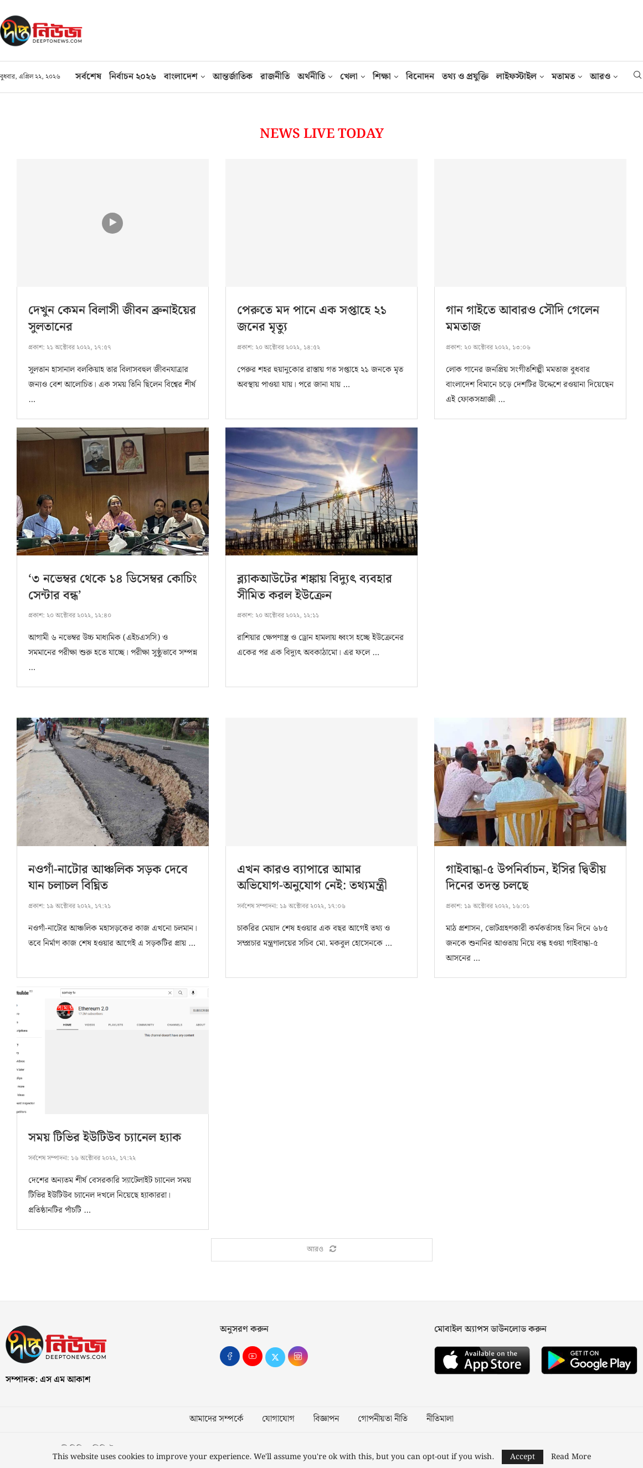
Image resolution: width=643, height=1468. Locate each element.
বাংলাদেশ (181, 77)
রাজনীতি (275, 77)
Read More (571, 1457)
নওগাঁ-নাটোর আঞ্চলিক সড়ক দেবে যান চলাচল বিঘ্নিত (108, 878)
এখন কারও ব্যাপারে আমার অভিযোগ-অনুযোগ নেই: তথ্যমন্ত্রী (312, 878)
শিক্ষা (382, 77)
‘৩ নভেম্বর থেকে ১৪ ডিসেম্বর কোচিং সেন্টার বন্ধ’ (112, 587)
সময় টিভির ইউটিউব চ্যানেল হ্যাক (104, 1137)
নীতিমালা (440, 1419)
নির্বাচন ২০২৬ (132, 77)
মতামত (563, 77)
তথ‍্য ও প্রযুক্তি (465, 77)
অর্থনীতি (311, 77)
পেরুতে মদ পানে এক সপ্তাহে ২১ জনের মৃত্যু (312, 319)
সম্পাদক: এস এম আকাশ (48, 1380)
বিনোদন (420, 77)
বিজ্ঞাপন (326, 1419)
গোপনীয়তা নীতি (383, 1419)
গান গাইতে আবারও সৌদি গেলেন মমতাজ (522, 319)
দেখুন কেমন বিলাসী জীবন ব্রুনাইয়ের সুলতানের (112, 319)
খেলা (349, 77)
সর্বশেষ (88, 77)
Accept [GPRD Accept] (522, 1457)
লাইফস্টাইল (516, 77)
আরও (600, 77)
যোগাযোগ (278, 1419)
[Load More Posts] (322, 1249)
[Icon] (112, 223)
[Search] (637, 77)
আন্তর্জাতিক (233, 77)
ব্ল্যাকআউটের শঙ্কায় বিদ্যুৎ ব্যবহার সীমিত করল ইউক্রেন (314, 587)
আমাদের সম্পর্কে (216, 1419)
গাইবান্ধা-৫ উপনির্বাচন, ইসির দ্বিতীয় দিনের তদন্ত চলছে (526, 878)
